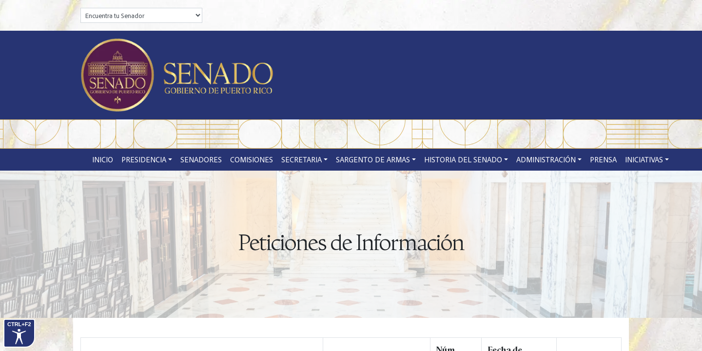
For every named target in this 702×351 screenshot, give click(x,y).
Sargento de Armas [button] (373, 159)
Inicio (102, 159)
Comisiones (251, 159)
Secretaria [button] (301, 159)
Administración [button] (546, 159)
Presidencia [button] (143, 159)
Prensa (603, 159)
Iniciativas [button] (644, 159)
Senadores (201, 159)
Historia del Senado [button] (463, 159)
